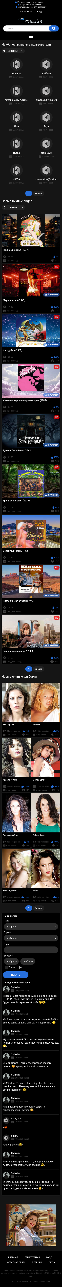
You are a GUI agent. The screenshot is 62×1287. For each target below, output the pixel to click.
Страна (8, 932)
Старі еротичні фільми (30, 4)
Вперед (38, 193)
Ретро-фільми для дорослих (31, 2)
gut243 (15, 1135)
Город (7, 944)
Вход (39, 11)
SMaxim (15, 987)
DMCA (52, 1262)
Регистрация (26, 11)
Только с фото (16, 967)
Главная (13, 1257)
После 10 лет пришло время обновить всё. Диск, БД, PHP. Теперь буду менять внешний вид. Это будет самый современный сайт (30, 999)
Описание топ (13, 1144)
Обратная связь (16, 1262)
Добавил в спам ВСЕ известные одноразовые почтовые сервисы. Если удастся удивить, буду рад (31, 1042)
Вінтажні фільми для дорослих (32, 7)
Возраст (8, 955)
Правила (37, 1262)
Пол (6, 921)
